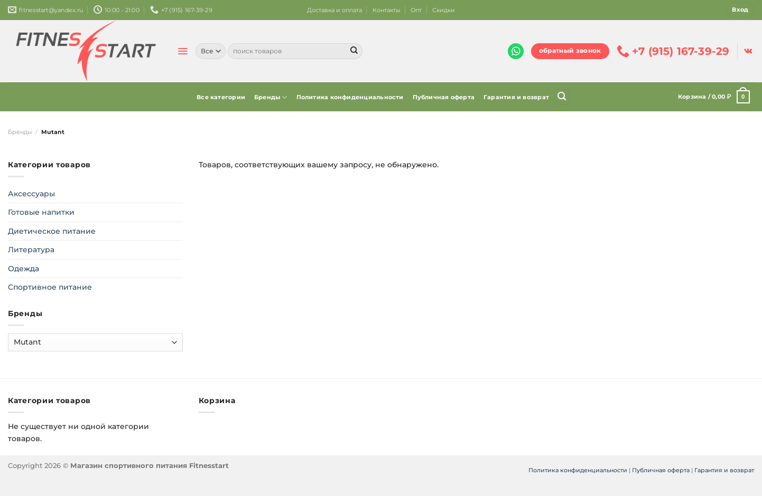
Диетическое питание (52, 231)
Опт (416, 10)
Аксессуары (31, 193)
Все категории (221, 97)
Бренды (270, 97)
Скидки (443, 10)
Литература (31, 249)
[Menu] (182, 51)
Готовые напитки (41, 212)
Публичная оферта (444, 97)
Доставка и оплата (334, 10)
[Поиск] (561, 96)
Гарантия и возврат (516, 97)
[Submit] (354, 51)
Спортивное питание (50, 287)
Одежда (23, 268)
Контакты (387, 10)
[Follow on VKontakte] (748, 51)
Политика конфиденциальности (350, 97)
